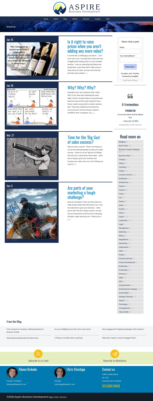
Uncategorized (124, 308)
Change (122, 159)
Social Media (123, 293)
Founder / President (14, 381)
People (121, 255)
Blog (65, 19)
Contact (98, 19)
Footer (121, 194)
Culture (121, 171)
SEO (121, 281)
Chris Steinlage (76, 369)
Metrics (121, 236)
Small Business (124, 285)
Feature (122, 186)
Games (121, 201)
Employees (123, 178)
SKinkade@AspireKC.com (16, 384)
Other (121, 251)
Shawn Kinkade (28, 369)
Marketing (122, 232)
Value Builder (124, 312)
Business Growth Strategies (129, 149)
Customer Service (125, 175)
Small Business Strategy (128, 289)
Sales (121, 278)
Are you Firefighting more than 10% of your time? (72, 329)
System (122, 300)
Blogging (122, 142)
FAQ (107, 19)
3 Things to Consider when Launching (68, 338)
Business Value (124, 156)
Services (86, 19)
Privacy (135, 80)
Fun (120, 198)
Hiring (121, 213)
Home (46, 19)
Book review (123, 146)
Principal (57, 381)
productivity (123, 266)
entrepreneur (123, 182)
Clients (74, 19)
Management (124, 228)
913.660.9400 (111, 385)
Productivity (123, 270)
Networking (123, 243)
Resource (122, 274)
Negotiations (123, 239)
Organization (123, 247)
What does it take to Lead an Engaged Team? (119, 338)
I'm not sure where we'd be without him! (130, 113)
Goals (121, 205)
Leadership (123, 220)
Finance (122, 190)
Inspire (121, 217)
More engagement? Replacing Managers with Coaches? (123, 329)
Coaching (122, 167)
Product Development (127, 262)
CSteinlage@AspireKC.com (64, 384)
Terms (129, 80)
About (56, 19)
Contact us (108, 369)
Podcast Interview (125, 259)
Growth (121, 209)
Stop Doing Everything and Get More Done (22, 338)
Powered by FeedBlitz (130, 76)
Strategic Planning (126, 297)
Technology (123, 304)
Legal (121, 224)
